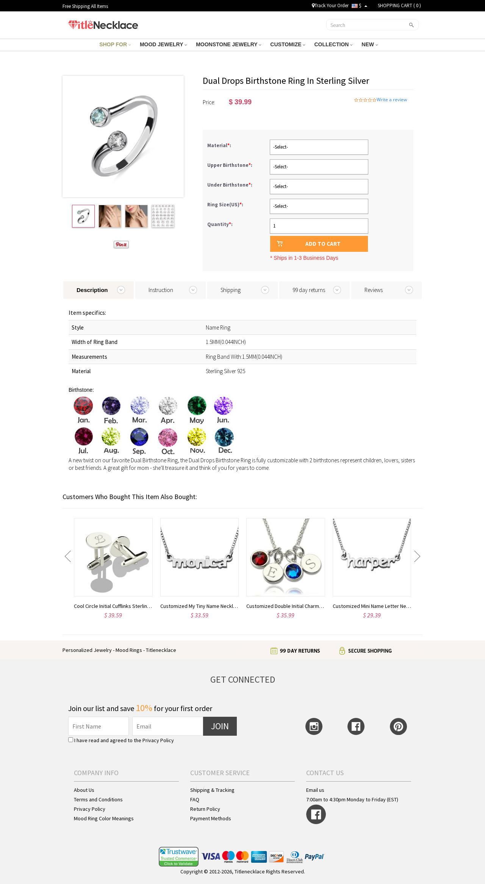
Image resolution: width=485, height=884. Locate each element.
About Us (84, 790)
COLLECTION (333, 44)
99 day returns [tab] (309, 290)
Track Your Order (330, 5)
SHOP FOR (115, 44)
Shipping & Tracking (212, 790)
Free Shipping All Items (85, 6)
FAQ (194, 799)
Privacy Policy (158, 740)
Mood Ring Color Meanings (104, 818)
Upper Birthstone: (230, 165)
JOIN (220, 726)
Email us (315, 790)
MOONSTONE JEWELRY (228, 44)
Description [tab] (92, 290)
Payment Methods (210, 818)
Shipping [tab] (231, 290)
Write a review (392, 99)
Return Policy (205, 808)
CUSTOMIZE (287, 44)
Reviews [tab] (374, 290)
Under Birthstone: (230, 185)
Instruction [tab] (161, 290)
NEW (369, 44)
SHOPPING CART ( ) (399, 5)
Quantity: (220, 224)
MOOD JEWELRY (163, 44)
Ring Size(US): (225, 204)
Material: (219, 145)
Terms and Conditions (98, 799)
